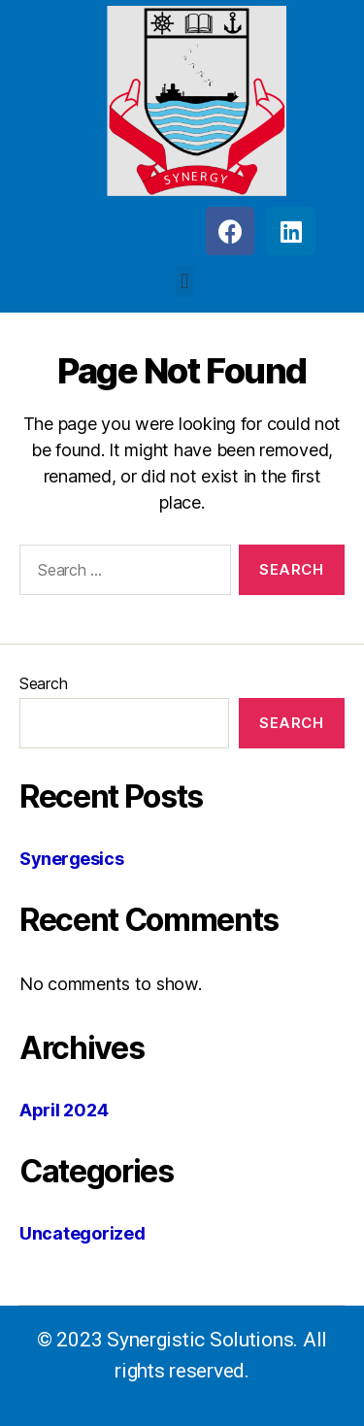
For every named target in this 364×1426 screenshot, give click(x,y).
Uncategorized (82, 1233)
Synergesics (71, 858)
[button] (185, 281)
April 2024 (63, 1110)
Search (43, 683)
